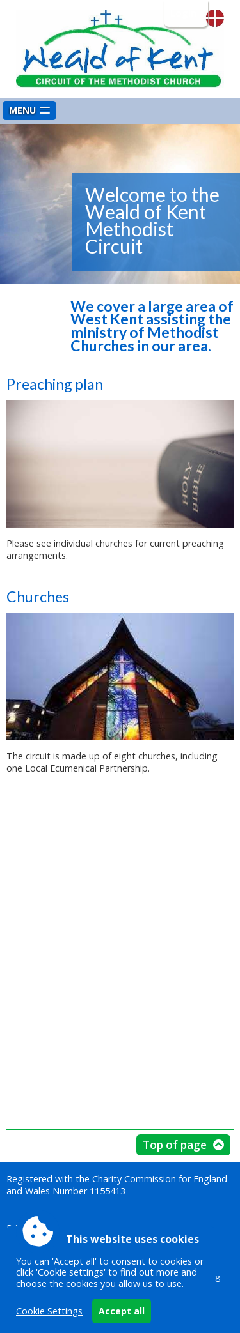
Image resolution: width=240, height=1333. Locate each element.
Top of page (175, 1145)
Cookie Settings (49, 1311)
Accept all (122, 1311)
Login (184, 13)
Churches (37, 597)
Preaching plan (54, 384)
